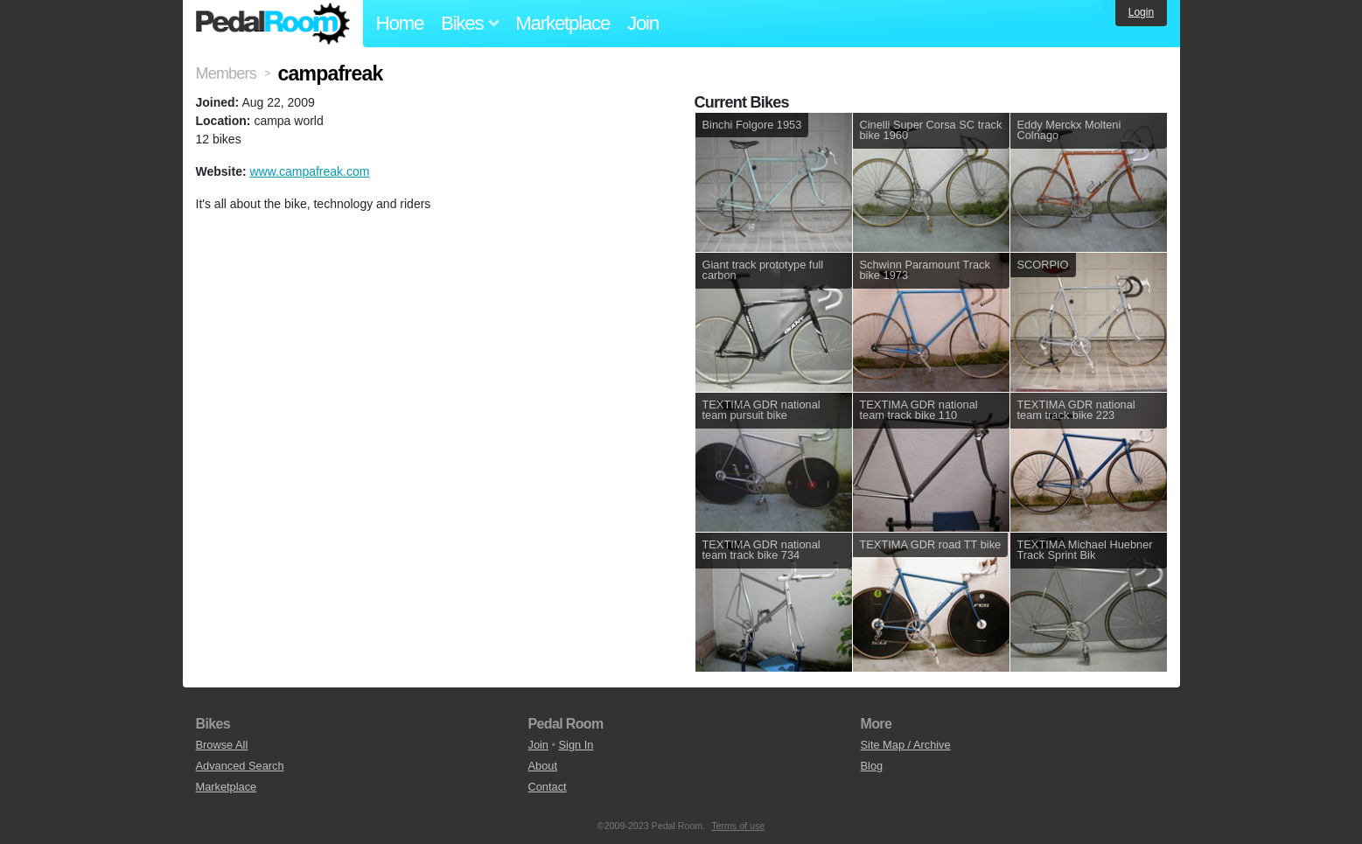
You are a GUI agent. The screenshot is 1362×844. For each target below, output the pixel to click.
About (542, 765)
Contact (547, 786)
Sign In (576, 744)
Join (643, 23)
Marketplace (562, 23)
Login (1141, 12)
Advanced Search (240, 765)
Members (226, 73)
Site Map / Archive (906, 744)
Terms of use (738, 825)
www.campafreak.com (309, 171)
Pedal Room (273, 24)
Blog (872, 765)
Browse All (222, 744)
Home (400, 23)
